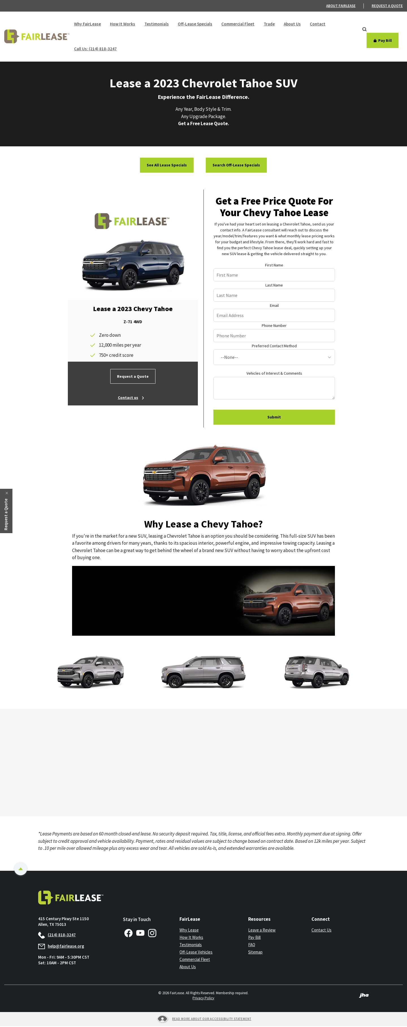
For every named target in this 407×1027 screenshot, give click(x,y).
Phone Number (274, 326)
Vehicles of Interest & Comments (274, 374)
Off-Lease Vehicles (196, 953)
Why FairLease (87, 24)
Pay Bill (254, 938)
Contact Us (321, 930)
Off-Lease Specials (194, 24)
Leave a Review (262, 930)
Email (274, 306)
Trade (268, 24)
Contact (316, 24)
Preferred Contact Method (274, 346)
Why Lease (189, 930)
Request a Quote (133, 377)
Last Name (274, 285)
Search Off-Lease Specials (236, 165)
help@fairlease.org (61, 947)
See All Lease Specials (167, 165)
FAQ (251, 945)
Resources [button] (259, 920)
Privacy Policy (203, 998)
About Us (291, 24)
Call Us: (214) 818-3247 (95, 49)
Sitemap (255, 953)
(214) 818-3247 (57, 935)
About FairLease (341, 5)
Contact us (128, 398)
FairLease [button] (189, 920)
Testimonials (156, 24)
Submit (274, 417)
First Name (274, 265)
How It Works (122, 24)
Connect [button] (320, 920)
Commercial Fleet (237, 24)
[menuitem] (345, 5)
